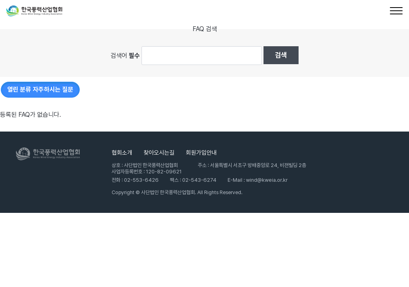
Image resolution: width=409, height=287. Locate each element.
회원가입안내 (201, 152)
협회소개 (122, 152)
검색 (281, 55)
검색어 (125, 55)
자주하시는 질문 (40, 89)
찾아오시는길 (159, 152)
